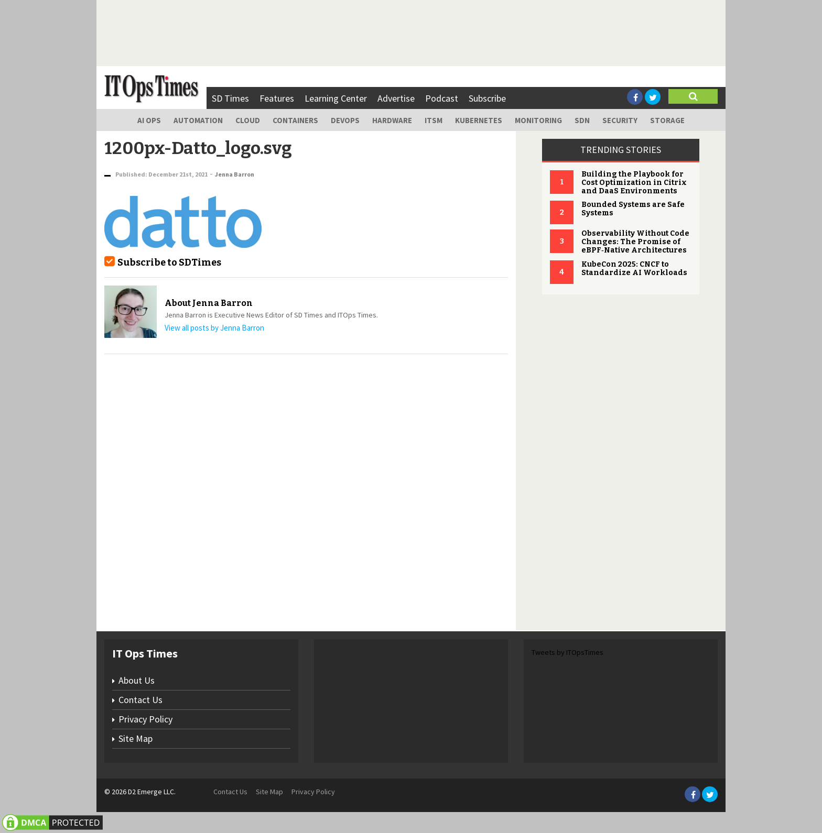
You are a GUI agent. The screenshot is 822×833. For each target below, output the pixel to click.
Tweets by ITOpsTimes (567, 652)
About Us (136, 680)
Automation (198, 120)
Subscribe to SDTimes (169, 262)
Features (276, 98)
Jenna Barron (234, 174)
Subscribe (487, 98)
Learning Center (336, 98)
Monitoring (538, 120)
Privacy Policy (145, 719)
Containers (295, 120)
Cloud (247, 120)
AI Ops (149, 120)
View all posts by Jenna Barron (214, 328)
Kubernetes (478, 120)
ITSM (433, 120)
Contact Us (140, 700)
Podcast (441, 98)
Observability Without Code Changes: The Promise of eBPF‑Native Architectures (635, 242)
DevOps (345, 120)
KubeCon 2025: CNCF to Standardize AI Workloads (634, 268)
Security (619, 120)
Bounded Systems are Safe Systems (633, 208)
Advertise (396, 98)
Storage (667, 120)
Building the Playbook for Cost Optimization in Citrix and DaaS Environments (634, 182)
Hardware (392, 120)
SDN (582, 120)
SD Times (230, 98)
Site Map (135, 738)
